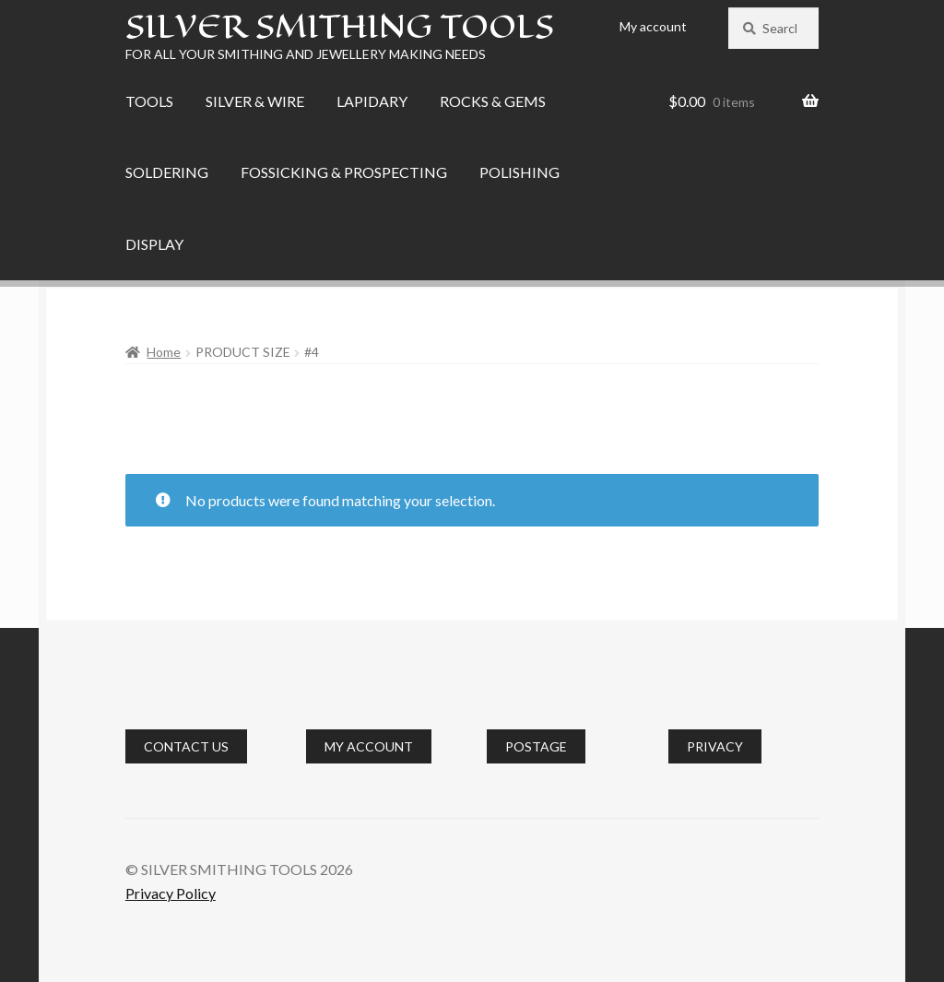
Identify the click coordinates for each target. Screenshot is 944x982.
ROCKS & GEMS (493, 101)
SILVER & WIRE (255, 101)
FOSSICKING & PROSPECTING (344, 172)
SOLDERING (166, 172)
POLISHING (519, 172)
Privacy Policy (170, 893)
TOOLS (149, 101)
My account (653, 26)
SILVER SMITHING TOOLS (339, 26)
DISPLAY (154, 244)
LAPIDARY (371, 101)
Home (164, 352)
